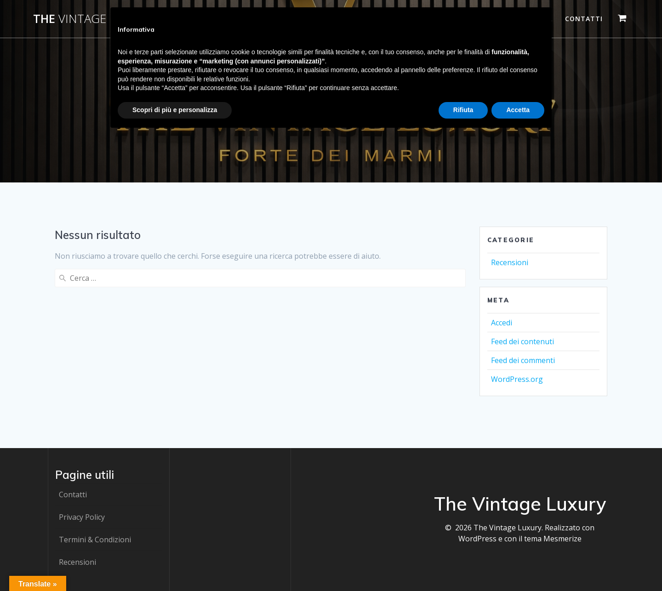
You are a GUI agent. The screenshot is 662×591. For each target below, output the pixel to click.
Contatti (584, 18)
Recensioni (509, 262)
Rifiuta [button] (463, 110)
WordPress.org (517, 379)
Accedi (501, 323)
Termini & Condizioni (95, 539)
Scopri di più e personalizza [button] (174, 110)
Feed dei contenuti (522, 341)
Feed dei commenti (523, 360)
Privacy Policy (82, 517)
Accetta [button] (518, 110)
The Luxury (94, 19)
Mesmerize (562, 539)
